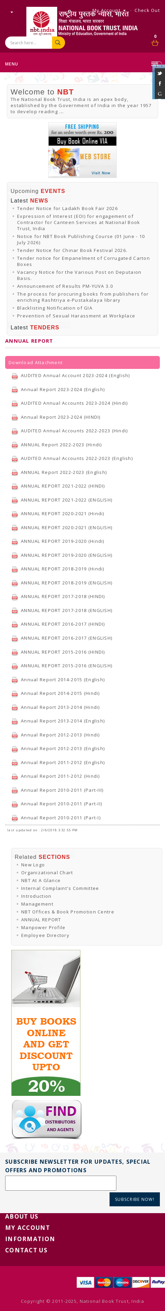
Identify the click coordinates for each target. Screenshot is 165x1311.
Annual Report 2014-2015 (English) (58, 679)
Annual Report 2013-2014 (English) (58, 721)
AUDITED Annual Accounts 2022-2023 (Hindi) (69, 431)
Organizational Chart (47, 872)
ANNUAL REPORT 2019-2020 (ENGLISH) (61, 555)
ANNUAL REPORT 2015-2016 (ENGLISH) (61, 665)
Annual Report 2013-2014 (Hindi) (55, 707)
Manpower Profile (43, 927)
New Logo (33, 865)
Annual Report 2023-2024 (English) (58, 389)
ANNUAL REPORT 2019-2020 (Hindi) (57, 541)
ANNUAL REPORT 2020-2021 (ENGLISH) (61, 527)
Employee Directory (45, 935)
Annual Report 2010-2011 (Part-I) (56, 818)
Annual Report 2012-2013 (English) (58, 748)
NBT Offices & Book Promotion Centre (67, 912)
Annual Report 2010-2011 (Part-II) (56, 804)
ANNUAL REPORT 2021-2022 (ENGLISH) (61, 500)
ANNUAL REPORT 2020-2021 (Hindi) (57, 513)
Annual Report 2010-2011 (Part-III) (57, 790)
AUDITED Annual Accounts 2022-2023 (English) (72, 458)
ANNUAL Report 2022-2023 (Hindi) (56, 445)
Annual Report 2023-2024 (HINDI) (56, 417)
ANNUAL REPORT (41, 920)
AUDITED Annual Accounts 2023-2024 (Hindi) (69, 403)
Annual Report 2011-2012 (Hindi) (55, 776)
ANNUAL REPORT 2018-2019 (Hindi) (57, 569)
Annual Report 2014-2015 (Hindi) (55, 693)
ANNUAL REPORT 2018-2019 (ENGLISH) (61, 583)
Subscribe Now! (134, 1199)
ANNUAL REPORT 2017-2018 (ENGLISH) (61, 610)
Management (37, 904)
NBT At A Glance (41, 880)
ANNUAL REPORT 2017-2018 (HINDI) (58, 596)
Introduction (36, 896)
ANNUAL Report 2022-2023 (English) (59, 472)
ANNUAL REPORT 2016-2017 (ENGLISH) (61, 638)
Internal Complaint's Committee (60, 888)
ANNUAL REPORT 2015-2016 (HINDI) (58, 652)
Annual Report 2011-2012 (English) (58, 762)
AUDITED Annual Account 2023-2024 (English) (70, 375)
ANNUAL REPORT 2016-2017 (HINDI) (58, 624)
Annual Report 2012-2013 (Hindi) (55, 735)
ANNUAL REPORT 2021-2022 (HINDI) (58, 486)
